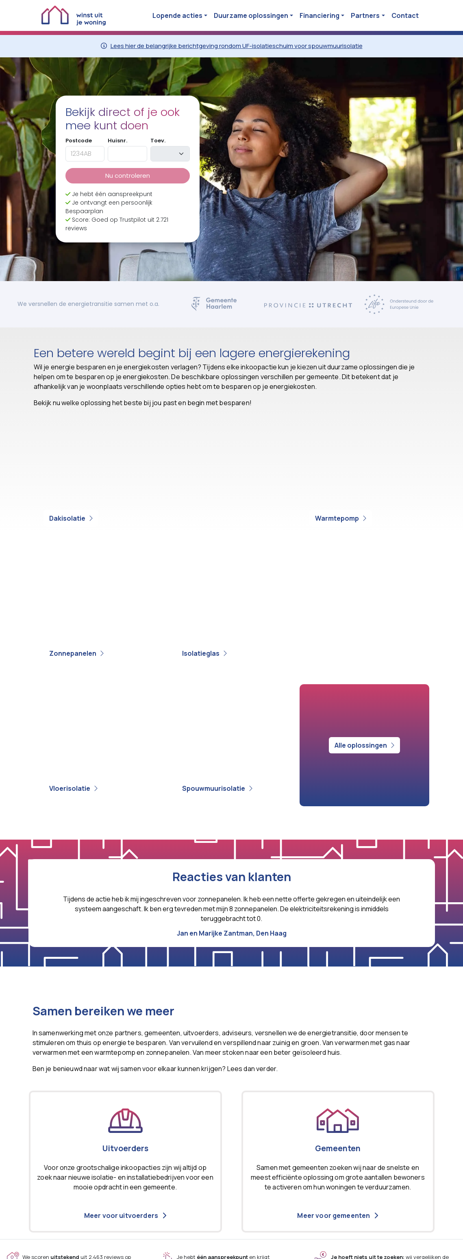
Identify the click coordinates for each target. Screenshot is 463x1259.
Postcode (78, 140)
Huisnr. (117, 140)
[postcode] (85, 153)
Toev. (157, 140)
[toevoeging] (170, 153)
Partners (365, 15)
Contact (405, 15)
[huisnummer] (127, 153)
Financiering (319, 15)
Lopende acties (177, 15)
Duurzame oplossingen (251, 15)
